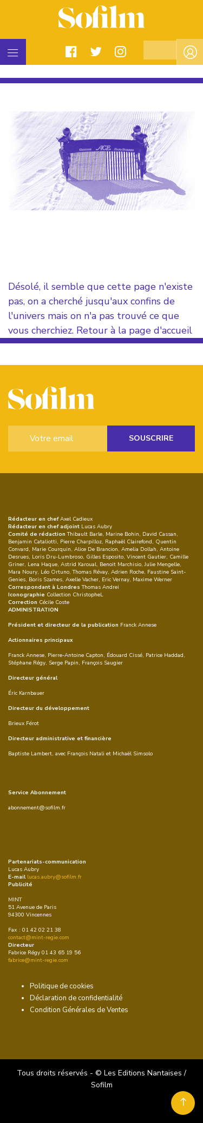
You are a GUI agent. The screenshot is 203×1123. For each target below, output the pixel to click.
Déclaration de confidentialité (76, 998)
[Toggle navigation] (13, 52)
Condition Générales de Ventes (79, 1010)
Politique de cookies (62, 986)
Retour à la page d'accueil (134, 330)
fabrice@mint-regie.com (38, 960)
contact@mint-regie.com (38, 937)
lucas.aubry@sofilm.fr (54, 877)
